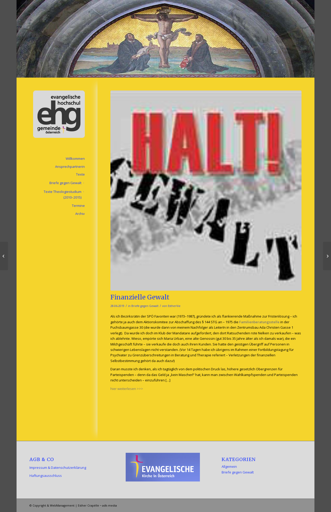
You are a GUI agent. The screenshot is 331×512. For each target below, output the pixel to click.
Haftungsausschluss (45, 475)
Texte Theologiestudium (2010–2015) (62, 194)
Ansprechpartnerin (70, 166)
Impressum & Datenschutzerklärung (57, 467)
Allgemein (229, 466)
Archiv (80, 213)
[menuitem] (165, 71)
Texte (80, 174)
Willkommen (75, 158)
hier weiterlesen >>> (126, 388)
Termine (78, 205)
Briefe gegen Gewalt (145, 306)
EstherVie (174, 306)
